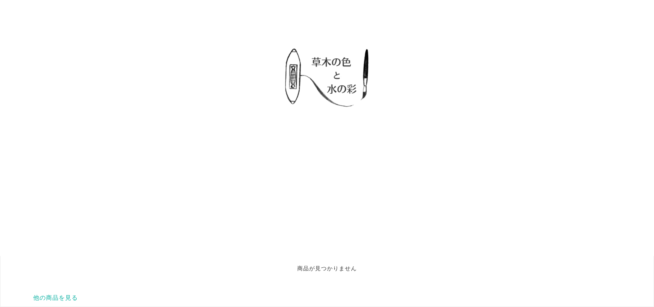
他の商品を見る (55, 297)
